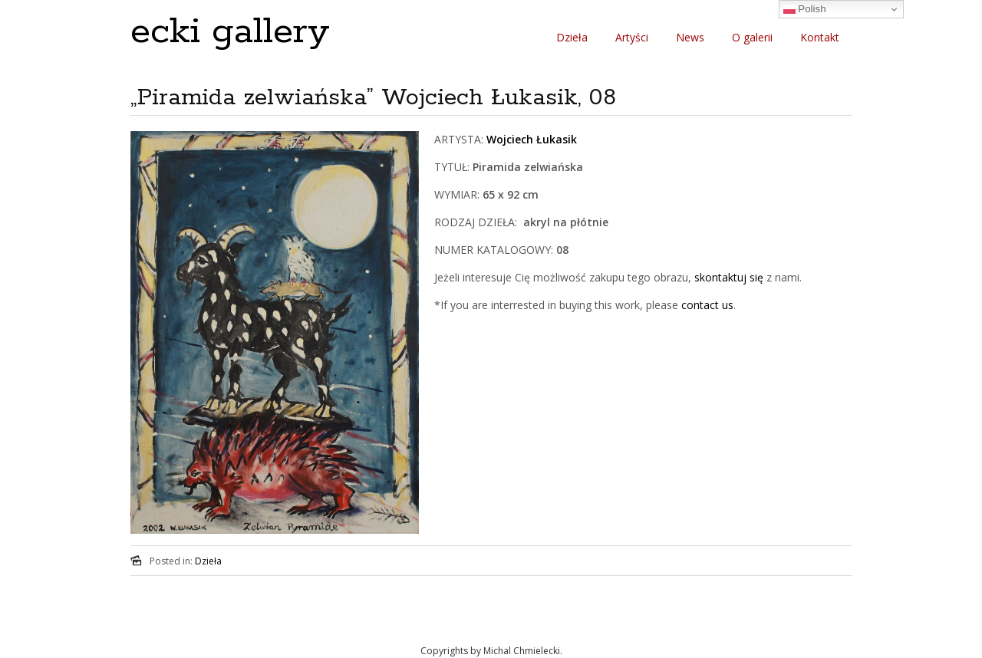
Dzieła (572, 37)
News (690, 37)
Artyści (631, 37)
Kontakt (819, 37)
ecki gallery (230, 31)
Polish (804, 9)
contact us (707, 305)
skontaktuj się (727, 277)
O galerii (752, 37)
